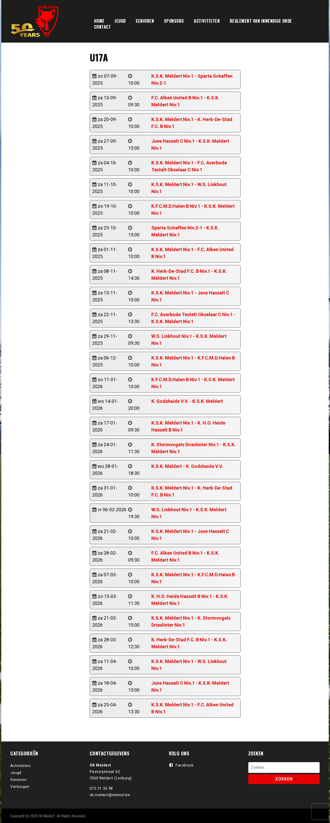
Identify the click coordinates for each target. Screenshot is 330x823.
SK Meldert (47, 815)
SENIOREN (145, 21)
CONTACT (102, 27)
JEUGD (120, 21)
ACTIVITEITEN (207, 21)
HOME (99, 21)
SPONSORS (174, 21)
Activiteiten (20, 765)
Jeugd (15, 772)
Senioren (18, 779)
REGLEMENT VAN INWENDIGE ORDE (261, 21)
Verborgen (19, 786)
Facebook (184, 765)
